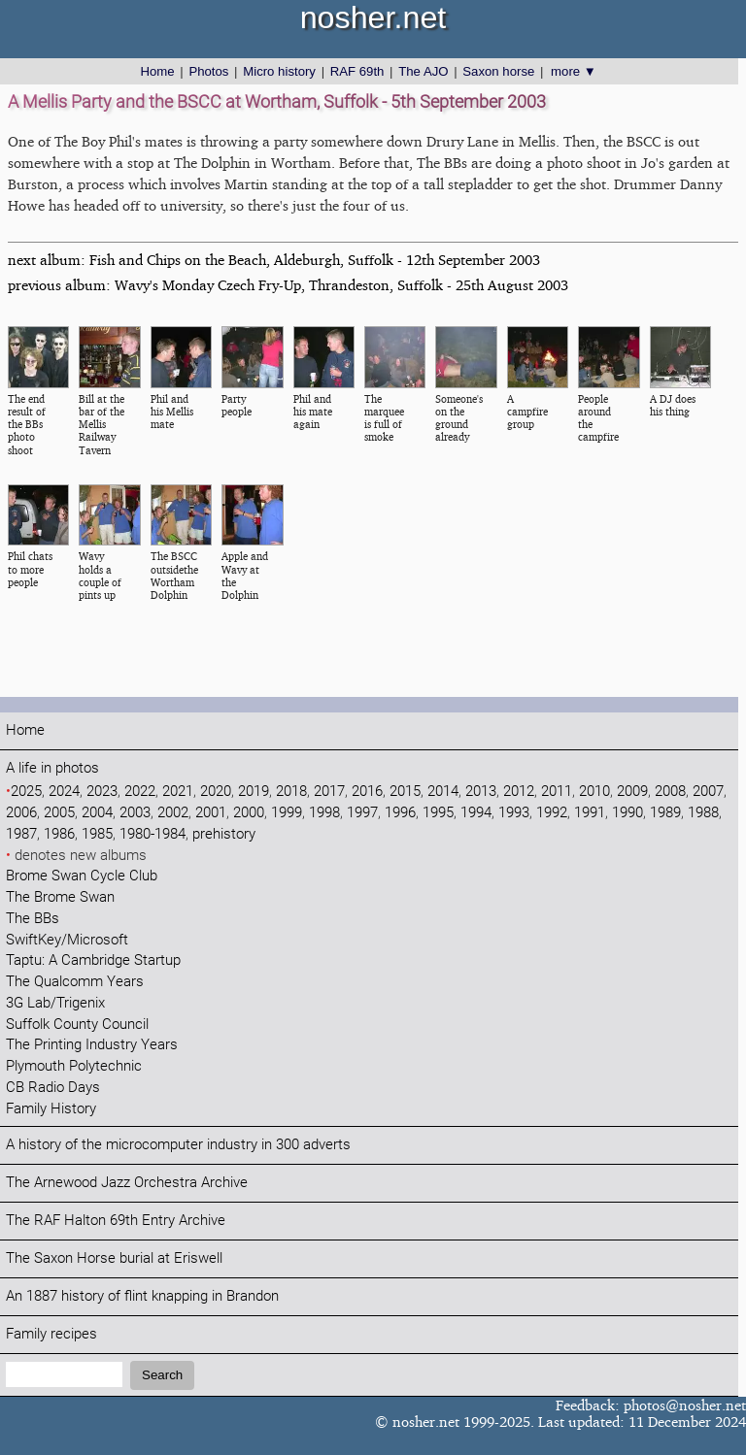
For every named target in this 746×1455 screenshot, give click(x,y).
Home (157, 71)
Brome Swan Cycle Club (81, 876)
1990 (627, 813)
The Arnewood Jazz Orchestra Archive (127, 1182)
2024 (64, 791)
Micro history (279, 71)
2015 (405, 791)
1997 (362, 813)
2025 (26, 791)
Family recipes (51, 1334)
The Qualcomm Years (75, 982)
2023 (102, 791)
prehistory (223, 834)
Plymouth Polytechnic (74, 1066)
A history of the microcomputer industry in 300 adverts (178, 1145)
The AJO (423, 71)
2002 (172, 813)
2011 (556, 791)
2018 (291, 791)
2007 (708, 791)
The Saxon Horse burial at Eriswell (114, 1258)
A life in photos (52, 768)
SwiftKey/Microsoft (67, 940)
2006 (21, 813)
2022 (139, 791)
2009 (632, 791)
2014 (442, 791)
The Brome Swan (60, 897)
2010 (594, 791)
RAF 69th (357, 71)
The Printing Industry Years (92, 1045)
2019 (253, 791)
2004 (97, 813)
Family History (51, 1109)
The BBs (32, 918)
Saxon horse (498, 71)
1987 (21, 834)
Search (162, 1375)
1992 (551, 813)
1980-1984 (152, 834)
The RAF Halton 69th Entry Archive (115, 1220)
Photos (208, 71)
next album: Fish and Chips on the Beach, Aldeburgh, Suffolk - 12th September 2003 (274, 259)
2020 (215, 791)
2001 (210, 813)
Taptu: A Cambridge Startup (93, 960)
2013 (480, 791)
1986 (59, 834)
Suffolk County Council (77, 1024)
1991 (589, 813)
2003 (135, 813)
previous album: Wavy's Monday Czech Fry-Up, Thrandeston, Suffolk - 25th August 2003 (288, 285)
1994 (476, 813)
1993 (513, 813)
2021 (177, 791)
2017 (329, 791)
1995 (438, 813)
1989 (665, 813)
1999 (286, 813)
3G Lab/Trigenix (55, 1003)
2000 (248, 813)
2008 (670, 791)
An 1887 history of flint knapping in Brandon (142, 1296)
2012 (518, 791)
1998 (324, 813)
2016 (367, 791)
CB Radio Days (53, 1087)
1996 (400, 813)
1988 (703, 813)
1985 (97, 834)
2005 (59, 813)
